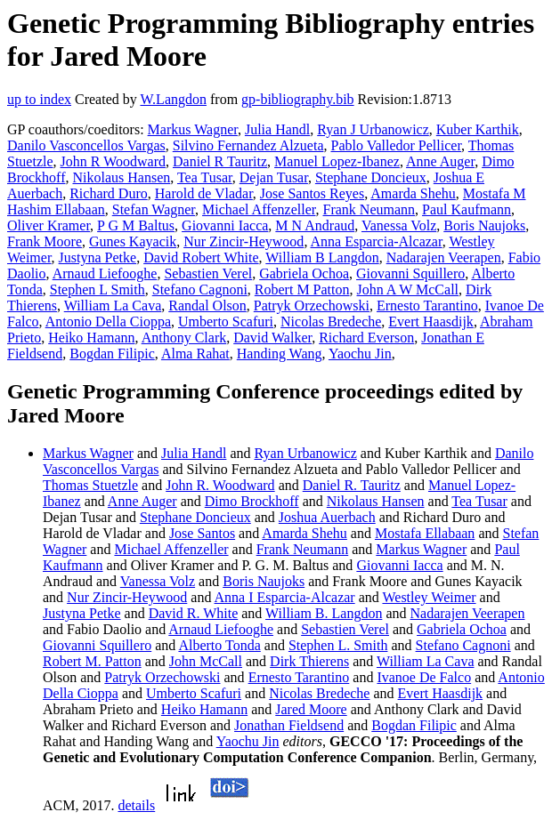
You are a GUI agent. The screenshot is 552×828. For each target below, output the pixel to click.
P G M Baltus (136, 225)
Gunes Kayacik (132, 241)
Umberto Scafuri (225, 321)
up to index (39, 99)
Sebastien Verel (208, 273)
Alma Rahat (195, 353)
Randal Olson (207, 305)
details (136, 805)
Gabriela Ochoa (304, 273)
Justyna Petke (98, 257)
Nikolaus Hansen (121, 177)
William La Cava (113, 305)
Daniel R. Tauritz (352, 485)
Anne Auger (440, 161)
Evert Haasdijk (431, 321)
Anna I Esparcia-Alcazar (285, 597)
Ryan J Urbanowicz (373, 129)
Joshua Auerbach (327, 517)
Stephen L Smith (97, 289)
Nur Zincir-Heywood (243, 241)
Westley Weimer (428, 597)
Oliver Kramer (48, 225)
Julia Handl (277, 129)
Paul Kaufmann (466, 209)
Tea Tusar (204, 177)
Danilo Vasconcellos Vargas (86, 145)
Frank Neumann (369, 209)
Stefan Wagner (153, 209)
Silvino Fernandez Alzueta (248, 145)
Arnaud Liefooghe (105, 273)
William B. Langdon (323, 613)
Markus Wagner (193, 129)
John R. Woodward (220, 485)
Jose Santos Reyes (312, 193)
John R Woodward (113, 161)
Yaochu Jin (360, 353)
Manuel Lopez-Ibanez (337, 161)
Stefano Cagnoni (200, 289)
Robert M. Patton (92, 661)
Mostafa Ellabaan (425, 533)
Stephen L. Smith (338, 645)
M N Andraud (314, 225)
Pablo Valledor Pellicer (395, 145)
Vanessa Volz (398, 225)
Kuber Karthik (477, 129)
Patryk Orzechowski (311, 305)
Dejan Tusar (273, 177)
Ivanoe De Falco (424, 677)
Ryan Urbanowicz (306, 453)
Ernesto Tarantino (427, 305)
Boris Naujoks (484, 225)
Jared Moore (310, 709)
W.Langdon (173, 99)
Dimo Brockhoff (252, 501)
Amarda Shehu (413, 193)
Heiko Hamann (91, 337)
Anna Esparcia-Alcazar (376, 241)
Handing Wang (279, 353)
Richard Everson (366, 337)
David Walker (272, 337)
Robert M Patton (302, 289)
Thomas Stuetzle (90, 485)
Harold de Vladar (204, 193)
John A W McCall (408, 289)
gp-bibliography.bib (297, 99)
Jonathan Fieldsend (289, 725)
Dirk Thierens (309, 661)
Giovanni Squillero (410, 273)
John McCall (205, 661)
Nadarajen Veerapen (443, 257)
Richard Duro (108, 193)
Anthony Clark (184, 337)
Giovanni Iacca (225, 225)
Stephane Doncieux (370, 177)
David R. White (194, 613)
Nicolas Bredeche (330, 321)
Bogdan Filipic (112, 353)
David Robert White (200, 257)
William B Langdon (321, 257)
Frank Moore (44, 241)
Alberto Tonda (219, 645)
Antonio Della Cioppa (108, 321)
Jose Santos (202, 533)
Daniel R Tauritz (220, 161)
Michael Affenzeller (258, 209)
